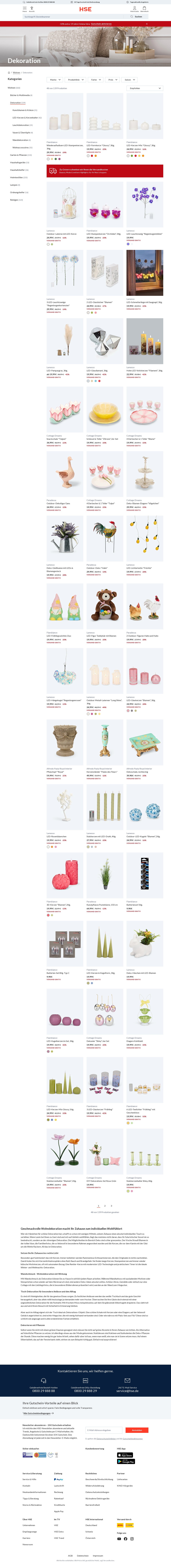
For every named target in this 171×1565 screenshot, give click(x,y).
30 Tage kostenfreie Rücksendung (85, 2)
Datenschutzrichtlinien (106, 1439)
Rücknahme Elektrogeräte (97, 1498)
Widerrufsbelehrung (95, 1485)
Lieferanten (122, 1479)
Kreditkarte (59, 1505)
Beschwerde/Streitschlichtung (99, 1479)
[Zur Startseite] (85, 9)
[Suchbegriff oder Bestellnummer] (73, 16)
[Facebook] (125, 1539)
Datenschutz (83, 1555)
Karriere (26, 1538)
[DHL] (120, 1525)
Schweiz (89, 1531)
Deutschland (91, 1525)
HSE (56, 1525)
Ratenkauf (59, 1498)
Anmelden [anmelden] (137, 1430)
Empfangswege (30, 1531)
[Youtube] (119, 1539)
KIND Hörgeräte (125, 1485)
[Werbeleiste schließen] (146, 23)
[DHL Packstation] (130, 1525)
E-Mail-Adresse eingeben (99, 1430)
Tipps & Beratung (31, 1498)
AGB (70, 1555)
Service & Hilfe (29, 1479)
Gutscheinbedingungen (133, 1439)
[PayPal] (58, 1479)
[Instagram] (132, 1539)
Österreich (90, 1538)
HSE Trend (59, 1538)
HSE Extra (58, 1531)
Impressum (98, 1555)
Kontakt (26, 1485)
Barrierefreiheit (93, 1505)
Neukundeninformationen (34, 1492)
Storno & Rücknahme (32, 1505)
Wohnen (16, 72)
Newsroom (28, 1544)
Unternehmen (29, 1525)
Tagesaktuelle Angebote (137, 2)
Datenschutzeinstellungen (97, 1492)
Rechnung (58, 1492)
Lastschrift (59, 1485)
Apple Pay (58, 1511)
